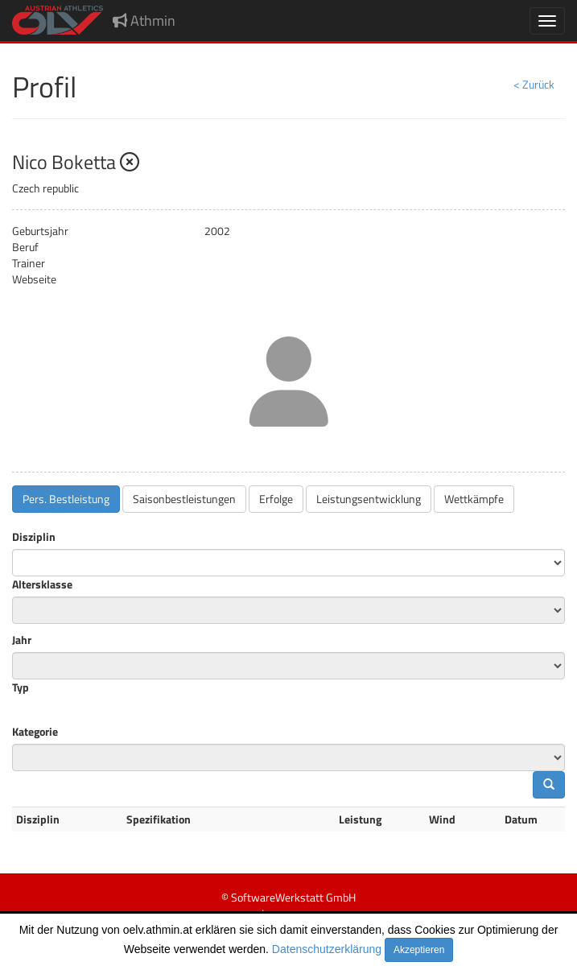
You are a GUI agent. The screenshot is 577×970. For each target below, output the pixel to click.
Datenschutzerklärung (326, 949)
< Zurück (533, 84)
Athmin (144, 20)
